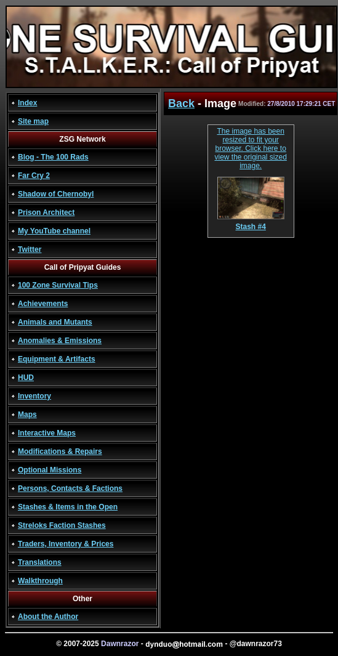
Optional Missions (49, 470)
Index (27, 103)
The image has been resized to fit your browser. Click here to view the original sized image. (250, 148)
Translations (40, 562)
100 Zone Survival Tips (58, 285)
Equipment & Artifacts (56, 359)
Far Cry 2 (34, 175)
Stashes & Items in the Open (68, 507)
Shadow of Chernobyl (56, 194)
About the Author (48, 616)
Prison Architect (46, 212)
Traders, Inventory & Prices (65, 544)
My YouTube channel (54, 231)
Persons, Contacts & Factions (70, 488)
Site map (33, 121)
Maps (27, 414)
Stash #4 (250, 223)
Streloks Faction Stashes (62, 525)
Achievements (43, 303)
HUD (26, 377)
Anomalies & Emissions (60, 340)
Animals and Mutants (55, 322)
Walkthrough (40, 581)
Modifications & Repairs (60, 451)
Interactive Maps (47, 433)
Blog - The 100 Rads (53, 157)
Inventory (34, 396)
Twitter (29, 249)
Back (181, 103)
